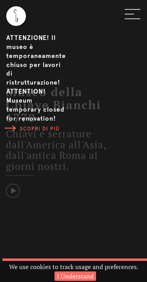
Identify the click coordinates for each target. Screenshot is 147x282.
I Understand (75, 276)
